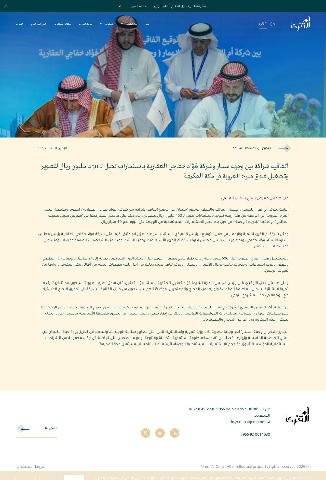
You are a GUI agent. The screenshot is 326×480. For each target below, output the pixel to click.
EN (272, 24)
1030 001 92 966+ (255, 434)
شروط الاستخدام (31, 466)
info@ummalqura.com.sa (248, 421)
